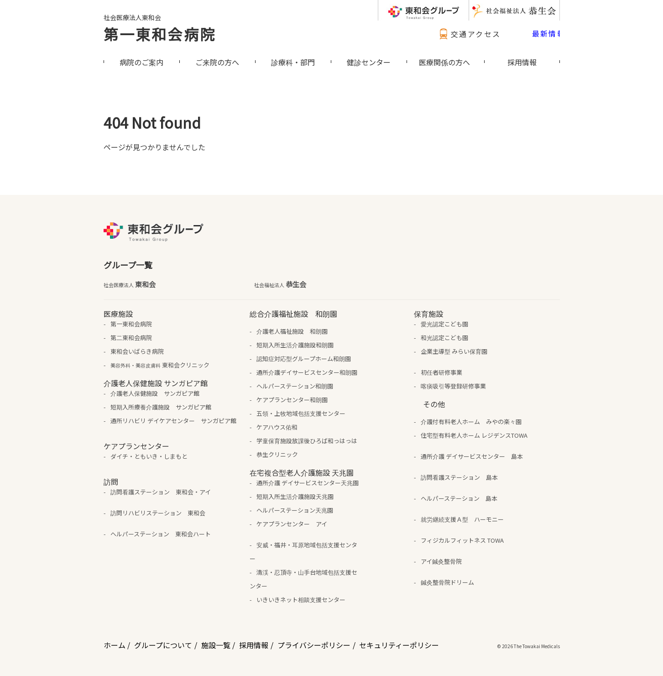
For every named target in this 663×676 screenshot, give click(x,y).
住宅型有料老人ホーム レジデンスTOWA (474, 435)
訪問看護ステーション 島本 (459, 477)
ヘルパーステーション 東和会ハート (160, 533)
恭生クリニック (277, 454)
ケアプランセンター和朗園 (292, 399)
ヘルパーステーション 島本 (459, 498)
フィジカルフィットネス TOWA (462, 540)
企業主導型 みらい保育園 (454, 351)
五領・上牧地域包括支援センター (300, 413)
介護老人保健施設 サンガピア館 (154, 393)
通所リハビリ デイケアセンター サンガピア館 (173, 420)
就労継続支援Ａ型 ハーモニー (462, 519)
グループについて (163, 645)
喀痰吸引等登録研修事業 (453, 386)
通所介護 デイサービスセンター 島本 (472, 456)
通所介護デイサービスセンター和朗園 (306, 372)
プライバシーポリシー (313, 645)
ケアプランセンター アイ (291, 523)
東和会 (130, 284)
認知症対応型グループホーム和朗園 (303, 358)
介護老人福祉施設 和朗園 (292, 331)
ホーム (114, 645)
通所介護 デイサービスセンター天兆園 (307, 482)
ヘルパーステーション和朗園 (294, 386)
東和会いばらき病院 (137, 351)
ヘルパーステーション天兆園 (294, 510)
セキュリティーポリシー (399, 645)
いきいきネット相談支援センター (300, 599)
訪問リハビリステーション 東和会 (157, 512)
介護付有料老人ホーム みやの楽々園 (471, 421)
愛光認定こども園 (444, 324)
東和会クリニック (159, 365)
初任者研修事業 (441, 372)
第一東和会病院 (160, 33)
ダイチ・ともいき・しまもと (149, 456)
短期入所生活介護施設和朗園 (295, 345)
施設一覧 (215, 645)
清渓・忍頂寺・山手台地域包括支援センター (303, 579)
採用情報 (253, 645)
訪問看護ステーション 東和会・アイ (160, 491)
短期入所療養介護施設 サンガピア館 (160, 407)
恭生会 (280, 284)
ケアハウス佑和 (277, 427)
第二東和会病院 (131, 337)
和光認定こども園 (444, 337)
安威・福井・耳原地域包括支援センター (303, 551)
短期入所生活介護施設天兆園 (295, 496)
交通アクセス (469, 34)
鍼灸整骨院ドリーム (447, 582)
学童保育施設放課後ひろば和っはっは (306, 440)
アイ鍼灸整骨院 (441, 561)
